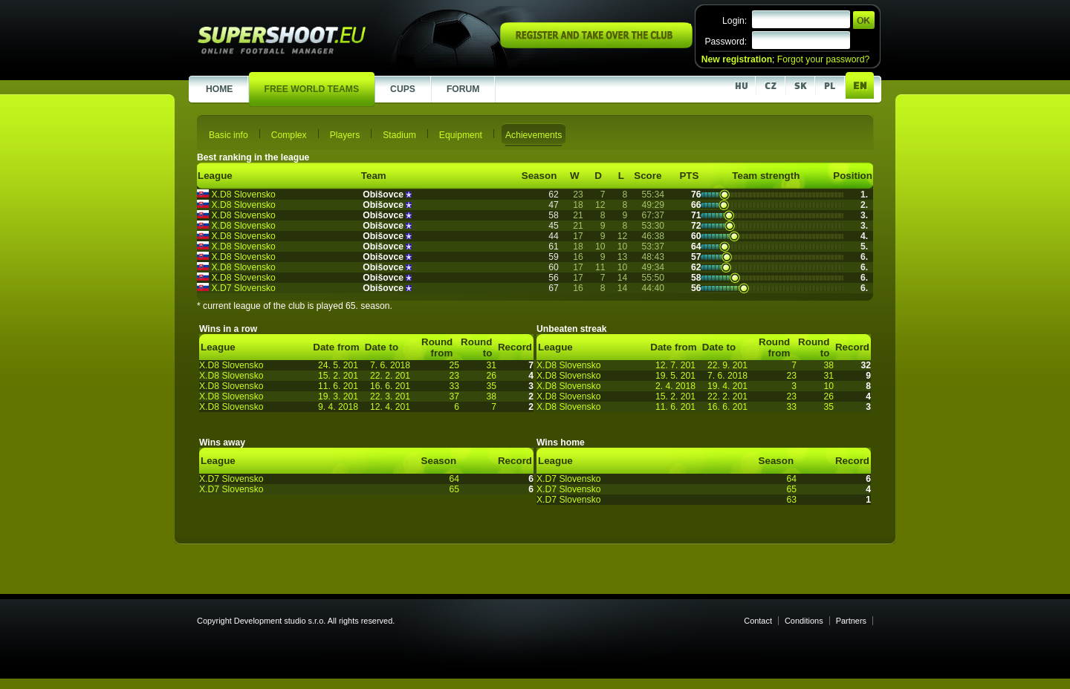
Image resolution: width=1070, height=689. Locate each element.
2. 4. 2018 (675, 386)
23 (454, 375)
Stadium (399, 135)
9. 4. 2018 (338, 407)
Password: (725, 41)
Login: (734, 21)
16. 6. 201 (390, 386)
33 (454, 386)
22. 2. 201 (390, 375)
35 (491, 386)
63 (791, 499)
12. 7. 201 (675, 365)
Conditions (804, 620)
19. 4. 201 (727, 386)
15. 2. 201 (338, 375)
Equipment (460, 135)
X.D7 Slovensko (243, 288)
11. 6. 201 (338, 386)
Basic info (228, 135)
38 (491, 396)
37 (454, 396)
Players (345, 135)
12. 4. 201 (390, 407)
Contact (758, 620)
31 (491, 365)
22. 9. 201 (727, 365)
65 (454, 489)
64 (454, 479)
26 (491, 375)
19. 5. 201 (675, 375)
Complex (289, 135)
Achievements (533, 135)
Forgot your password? (823, 59)
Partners (851, 620)
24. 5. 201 (338, 365)
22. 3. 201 (390, 396)
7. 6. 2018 (390, 365)
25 (454, 365)
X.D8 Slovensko (243, 194)
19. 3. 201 (338, 396)
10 (828, 386)
